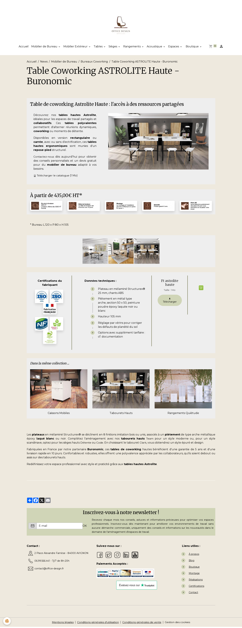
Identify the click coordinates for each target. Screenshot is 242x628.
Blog (191, 561)
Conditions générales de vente (143, 623)
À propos (194, 555)
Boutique (192, 47)
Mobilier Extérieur (75, 47)
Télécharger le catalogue (54, 176)
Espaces (174, 47)
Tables (98, 47)
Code (100, 443)
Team (150, 439)
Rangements (132, 47)
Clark (143, 443)
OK (85, 526)
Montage (194, 574)
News (44, 62)
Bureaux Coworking (94, 62)
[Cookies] (7, 621)
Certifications (196, 587)
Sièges (113, 47)
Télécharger (170, 301)
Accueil (24, 47)
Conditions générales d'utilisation (97, 623)
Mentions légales (60, 623)
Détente (86, 443)
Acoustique (155, 47)
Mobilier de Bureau (44, 47)
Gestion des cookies (180, 623)
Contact (193, 593)
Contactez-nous (44, 157)
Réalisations (196, 580)
